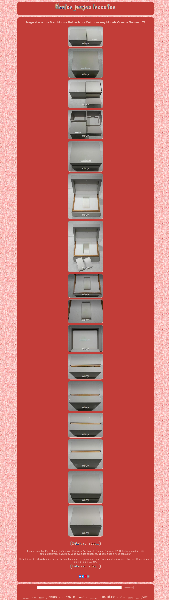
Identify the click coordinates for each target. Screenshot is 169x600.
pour (145, 597)
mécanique (93, 598)
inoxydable (26, 598)
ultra (41, 597)
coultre (82, 597)
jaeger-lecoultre (60, 596)
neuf (137, 598)
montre (107, 596)
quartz (130, 598)
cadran (121, 597)
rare (34, 597)
